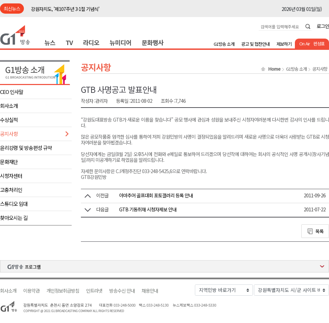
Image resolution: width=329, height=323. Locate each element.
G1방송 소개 (224, 44)
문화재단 (9, 161)
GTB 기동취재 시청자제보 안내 (147, 209)
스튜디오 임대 (14, 203)
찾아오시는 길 (14, 217)
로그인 (323, 26)
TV (69, 42)
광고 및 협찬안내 (255, 44)
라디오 (91, 42)
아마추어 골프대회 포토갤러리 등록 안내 (156, 195)
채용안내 (150, 291)
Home (274, 69)
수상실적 (9, 119)
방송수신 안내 (122, 291)
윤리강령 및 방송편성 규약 (26, 147)
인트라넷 (94, 291)
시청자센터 (11, 175)
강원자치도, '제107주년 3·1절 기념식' (65, 8)
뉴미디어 (120, 42)
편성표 (319, 43)
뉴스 (49, 42)
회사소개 (9, 105)
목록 (319, 231)
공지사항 (9, 133)
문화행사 (152, 42)
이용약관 (31, 291)
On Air (304, 43)
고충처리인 (11, 189)
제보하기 (283, 44)
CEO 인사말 (11, 91)
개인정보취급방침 (62, 291)
